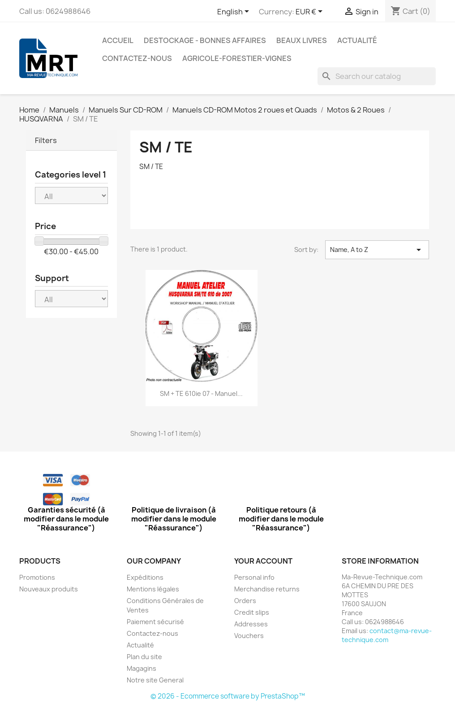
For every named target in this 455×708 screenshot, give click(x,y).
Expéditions (145, 577)
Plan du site (144, 656)
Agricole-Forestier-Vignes (237, 58)
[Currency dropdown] (311, 12)
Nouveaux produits (48, 589)
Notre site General (155, 680)
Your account (263, 561)
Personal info (254, 577)
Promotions (37, 577)
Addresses (251, 624)
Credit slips (251, 612)
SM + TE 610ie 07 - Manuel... (201, 393)
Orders (245, 600)
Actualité (357, 40)
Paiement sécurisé (155, 621)
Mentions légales (153, 589)
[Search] (377, 76)
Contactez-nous (137, 58)
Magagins (141, 668)
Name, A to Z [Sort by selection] (377, 249)
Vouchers (249, 635)
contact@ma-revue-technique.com (387, 635)
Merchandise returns (267, 589)
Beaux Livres (301, 40)
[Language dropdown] (234, 12)
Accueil (117, 40)
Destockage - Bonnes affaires (205, 40)
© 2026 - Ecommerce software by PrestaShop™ (227, 696)
